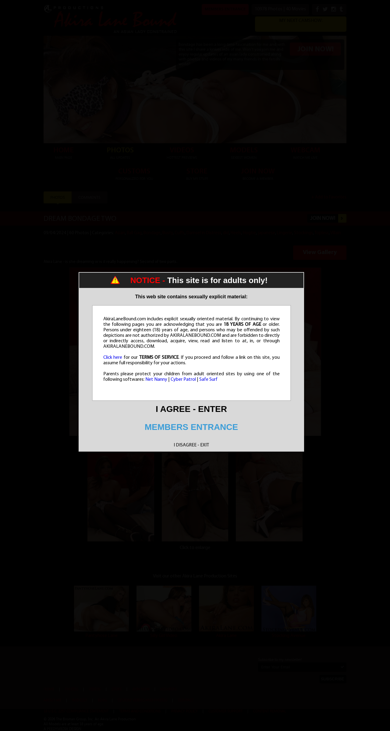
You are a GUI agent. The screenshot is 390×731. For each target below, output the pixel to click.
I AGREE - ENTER (191, 409)
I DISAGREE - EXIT (191, 445)
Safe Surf (208, 379)
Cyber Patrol (183, 379)
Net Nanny (156, 379)
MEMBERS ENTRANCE (191, 427)
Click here (112, 357)
